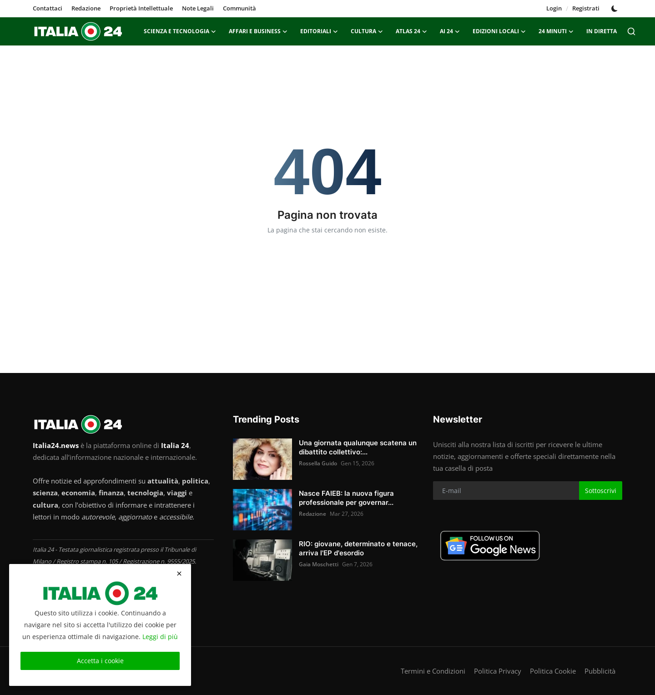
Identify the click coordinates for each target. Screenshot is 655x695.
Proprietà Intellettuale (141, 8)
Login (554, 8)
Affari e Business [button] (258, 31)
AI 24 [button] (450, 31)
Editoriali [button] (319, 31)
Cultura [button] (367, 31)
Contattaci (47, 8)
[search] (631, 31)
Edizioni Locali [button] (499, 31)
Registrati (586, 8)
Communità (239, 8)
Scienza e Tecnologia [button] (180, 31)
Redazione (86, 8)
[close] (179, 574)
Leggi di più (160, 636)
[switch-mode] (615, 8)
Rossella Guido (318, 463)
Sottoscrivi (600, 490)
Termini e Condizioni (433, 670)
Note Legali (198, 8)
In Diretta (601, 31)
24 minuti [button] (556, 31)
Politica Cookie (553, 670)
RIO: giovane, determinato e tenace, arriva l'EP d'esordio (358, 548)
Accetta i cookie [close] (100, 660)
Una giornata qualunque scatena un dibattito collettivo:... (358, 447)
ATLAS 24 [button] (411, 31)
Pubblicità (599, 670)
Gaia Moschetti (318, 564)
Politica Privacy (497, 670)
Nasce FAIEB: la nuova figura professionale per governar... (346, 498)
